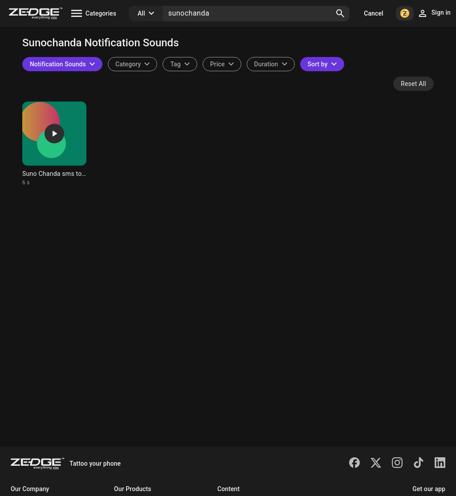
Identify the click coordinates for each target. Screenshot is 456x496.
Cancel (373, 13)
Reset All (413, 83)
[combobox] (180, 64)
